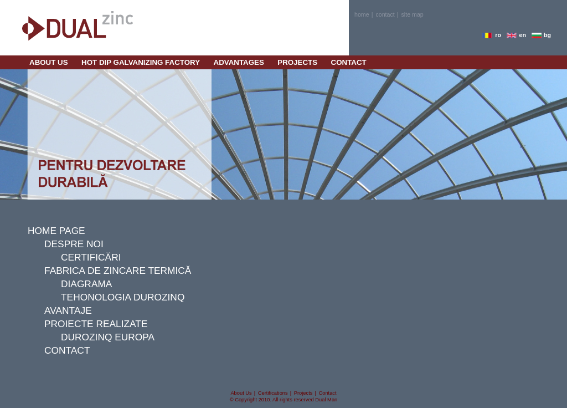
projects (297, 62)
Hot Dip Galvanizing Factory (140, 62)
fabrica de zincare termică (117, 270)
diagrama (86, 283)
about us (48, 62)
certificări (91, 257)
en (522, 35)
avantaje (68, 310)
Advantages (239, 62)
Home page (56, 230)
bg (547, 35)
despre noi (74, 243)
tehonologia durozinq (122, 297)
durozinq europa (107, 337)
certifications (273, 393)
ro (498, 35)
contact (384, 14)
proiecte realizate (95, 323)
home (361, 14)
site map (412, 14)
